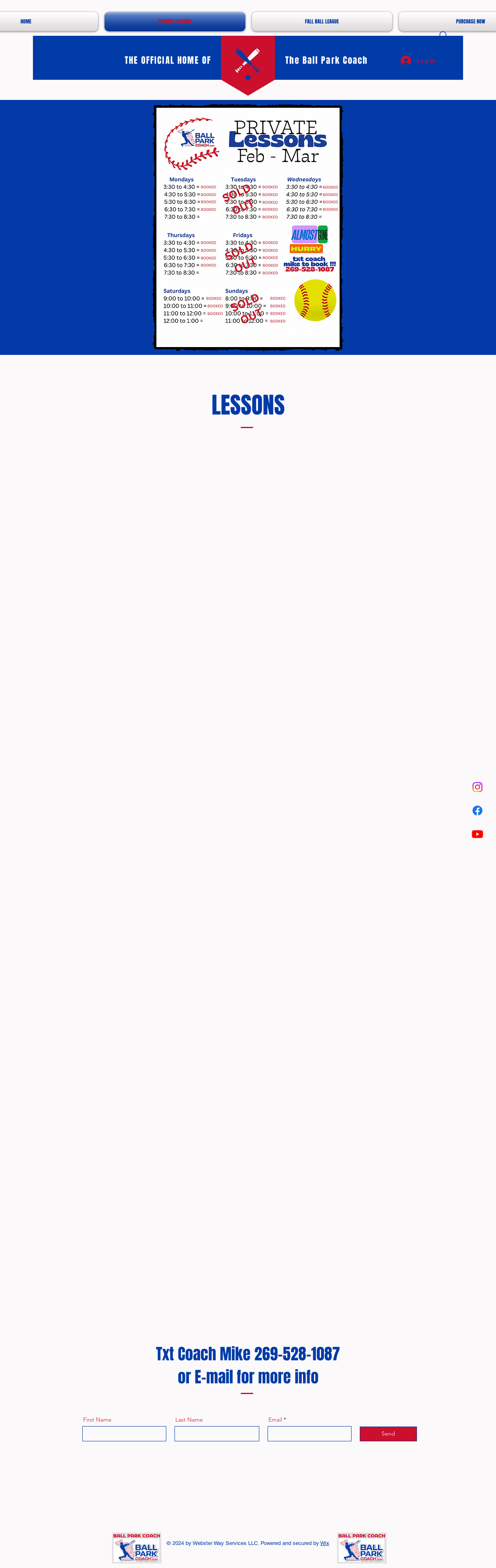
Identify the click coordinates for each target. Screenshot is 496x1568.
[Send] (388, 1434)
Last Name (189, 1419)
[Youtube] (477, 834)
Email (275, 1419)
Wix (324, 1543)
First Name (97, 1419)
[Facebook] (477, 810)
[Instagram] (477, 787)
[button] (443, 39)
